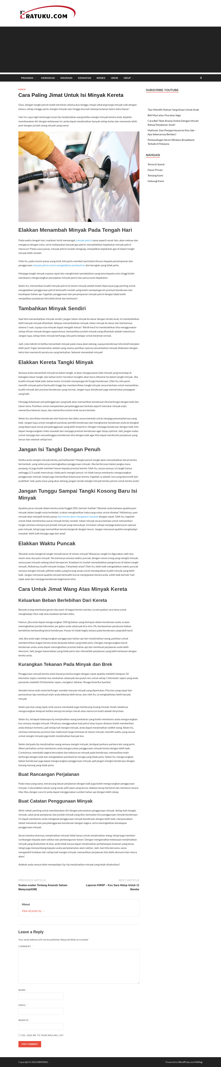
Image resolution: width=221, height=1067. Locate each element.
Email (22, 1005)
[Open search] (201, 78)
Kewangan (48, 78)
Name (22, 990)
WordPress (184, 1062)
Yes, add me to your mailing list (41, 1035)
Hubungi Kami (156, 181)
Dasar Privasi (155, 169)
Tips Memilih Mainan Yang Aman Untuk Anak (173, 109)
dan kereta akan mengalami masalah (78, 516)
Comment (25, 946)
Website (23, 1020)
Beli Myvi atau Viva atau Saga (164, 115)
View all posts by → (33, 911)
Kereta (22, 89)
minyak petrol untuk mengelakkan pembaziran (59, 265)
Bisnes (101, 78)
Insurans (66, 78)
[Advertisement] (110, 50)
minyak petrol (84, 240)
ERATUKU (42, 1062)
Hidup (127, 78)
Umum (114, 78)
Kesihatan (84, 78)
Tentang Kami (155, 175)
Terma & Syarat (156, 164)
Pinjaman (27, 78)
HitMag (198, 1062)
